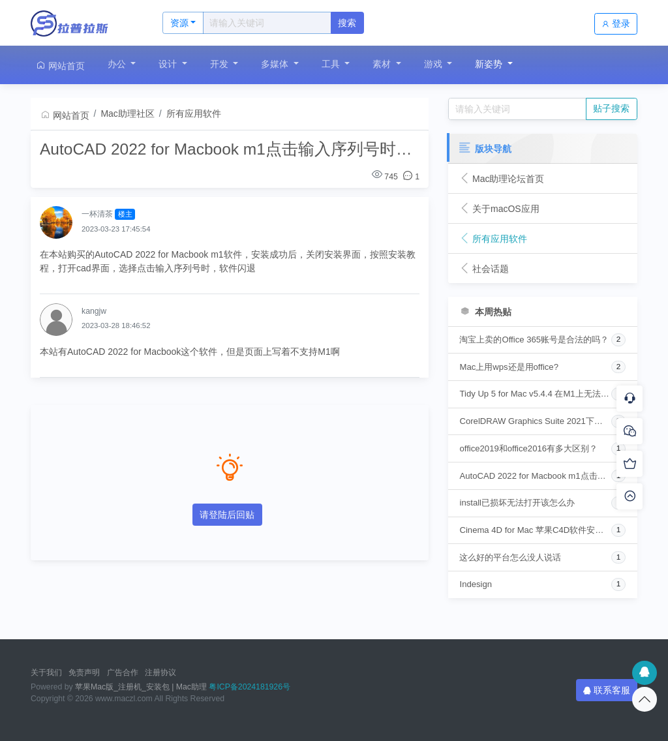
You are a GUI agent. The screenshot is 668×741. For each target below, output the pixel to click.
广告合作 (122, 672)
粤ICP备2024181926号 (249, 686)
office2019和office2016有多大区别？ (528, 448)
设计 (169, 64)
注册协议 (160, 672)
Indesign (475, 584)
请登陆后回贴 (227, 514)
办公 (118, 64)
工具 (332, 64)
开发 (220, 64)
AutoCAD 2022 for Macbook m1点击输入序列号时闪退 (535, 476)
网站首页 (60, 65)
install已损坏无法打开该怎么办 (517, 502)
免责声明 (84, 672)
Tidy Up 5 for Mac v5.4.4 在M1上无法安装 (535, 394)
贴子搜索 (611, 108)
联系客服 (606, 690)
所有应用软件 (193, 113)
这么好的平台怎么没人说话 (510, 557)
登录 (615, 23)
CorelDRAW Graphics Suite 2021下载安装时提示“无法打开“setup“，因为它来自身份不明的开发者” (535, 421)
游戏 (434, 64)
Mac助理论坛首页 (501, 179)
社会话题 (484, 269)
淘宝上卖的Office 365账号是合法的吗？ (534, 339)
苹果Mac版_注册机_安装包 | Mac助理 (141, 686)
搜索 (347, 23)
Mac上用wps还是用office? (508, 367)
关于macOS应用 (499, 209)
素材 (382, 64)
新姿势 (490, 64)
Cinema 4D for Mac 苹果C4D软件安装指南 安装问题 (535, 530)
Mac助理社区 (127, 113)
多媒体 (276, 64)
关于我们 (46, 672)
